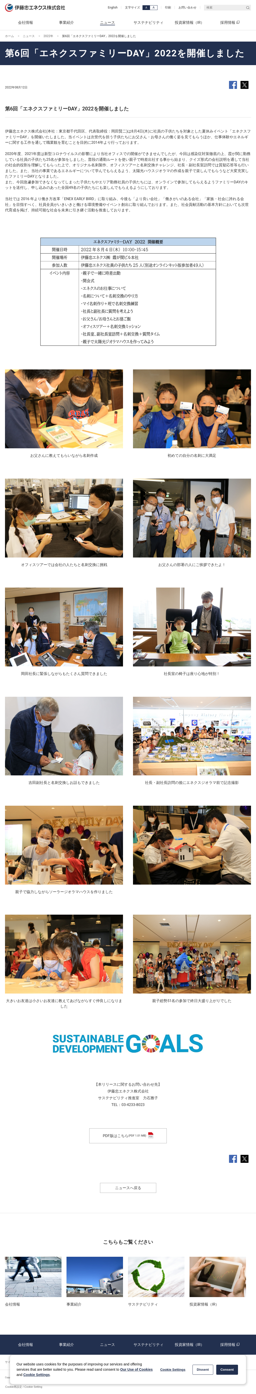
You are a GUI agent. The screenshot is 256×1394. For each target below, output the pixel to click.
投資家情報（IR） (189, 1344)
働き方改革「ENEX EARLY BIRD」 (70, 199)
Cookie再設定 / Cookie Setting (23, 1386)
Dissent (203, 1369)
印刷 (168, 7)
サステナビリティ (149, 1344)
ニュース (29, 36)
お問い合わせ (187, 7)
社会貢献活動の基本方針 (201, 204)
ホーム (9, 36)
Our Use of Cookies (136, 1369)
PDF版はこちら (128, 1135)
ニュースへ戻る (128, 1188)
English (113, 7)
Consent (227, 1369)
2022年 (48, 36)
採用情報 (230, 1344)
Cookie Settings (36, 1375)
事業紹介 (66, 1344)
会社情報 (25, 1344)
